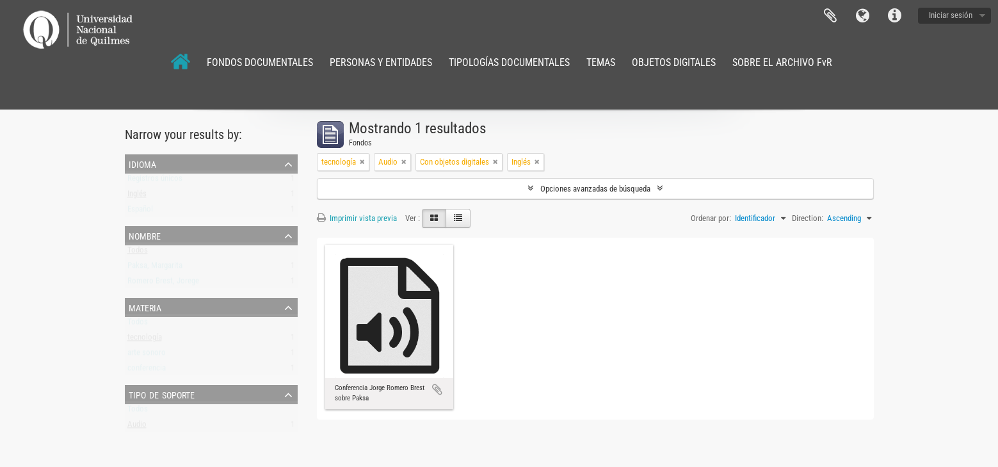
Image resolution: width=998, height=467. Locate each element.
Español (140, 212)
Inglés (137, 196)
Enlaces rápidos (894, 16)
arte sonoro (146, 355)
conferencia (146, 370)
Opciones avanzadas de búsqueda (595, 188)
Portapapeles (830, 16)
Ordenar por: (711, 218)
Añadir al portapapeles (437, 389)
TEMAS (600, 62)
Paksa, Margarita (154, 268)
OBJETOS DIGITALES (674, 62)
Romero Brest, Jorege (163, 283)
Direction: (807, 218)
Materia (145, 307)
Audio (137, 427)
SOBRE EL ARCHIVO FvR (782, 62)
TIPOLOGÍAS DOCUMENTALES (509, 62)
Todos (137, 253)
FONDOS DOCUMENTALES (260, 62)
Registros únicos (154, 181)
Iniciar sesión (950, 15)
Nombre (145, 235)
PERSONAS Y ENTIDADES (381, 62)
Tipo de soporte (162, 394)
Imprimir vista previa (357, 218)
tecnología (144, 340)
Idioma (862, 16)
